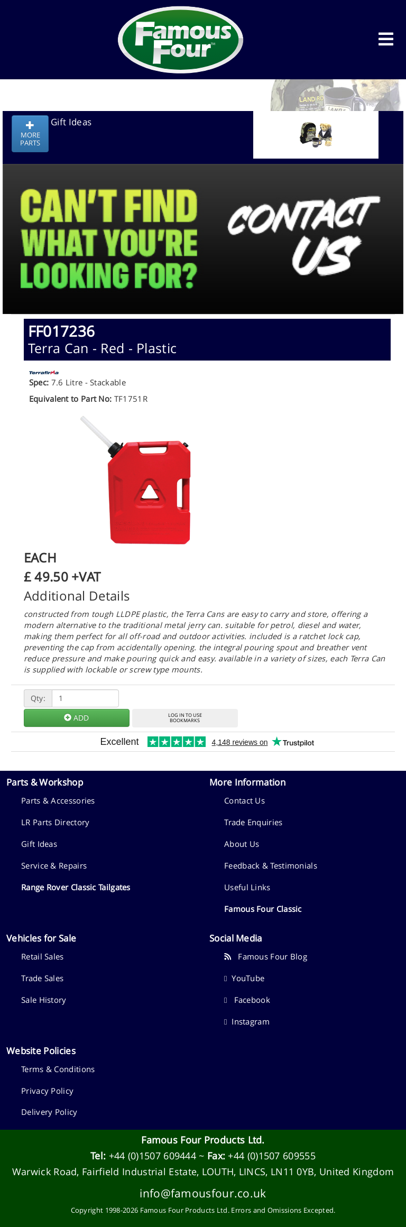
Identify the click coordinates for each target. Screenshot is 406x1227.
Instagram (247, 1021)
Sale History (44, 999)
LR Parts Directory (55, 822)
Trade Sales (42, 978)
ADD (76, 718)
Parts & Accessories (58, 800)
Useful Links (247, 887)
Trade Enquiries (253, 822)
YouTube (244, 978)
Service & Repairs (54, 865)
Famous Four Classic (263, 908)
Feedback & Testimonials (270, 865)
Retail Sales (42, 956)
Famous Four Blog (265, 956)
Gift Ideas (39, 843)
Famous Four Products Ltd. (203, 1139)
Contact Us (244, 800)
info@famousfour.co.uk (203, 1193)
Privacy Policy (47, 1090)
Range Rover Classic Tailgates (76, 887)
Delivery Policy (49, 1111)
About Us (241, 843)
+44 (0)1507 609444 (152, 1155)
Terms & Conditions (58, 1069)
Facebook (247, 999)
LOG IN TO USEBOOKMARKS (185, 718)
